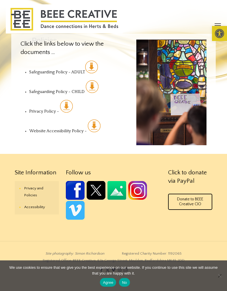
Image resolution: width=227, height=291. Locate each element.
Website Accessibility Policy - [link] (65, 130)
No (124, 282)
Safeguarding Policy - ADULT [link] (63, 72)
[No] (220, 276)
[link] (219, 33)
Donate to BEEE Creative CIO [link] (190, 201)
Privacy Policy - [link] (44, 111)
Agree (108, 282)
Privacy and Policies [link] (33, 191)
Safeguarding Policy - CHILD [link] (63, 91)
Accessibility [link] (34, 207)
